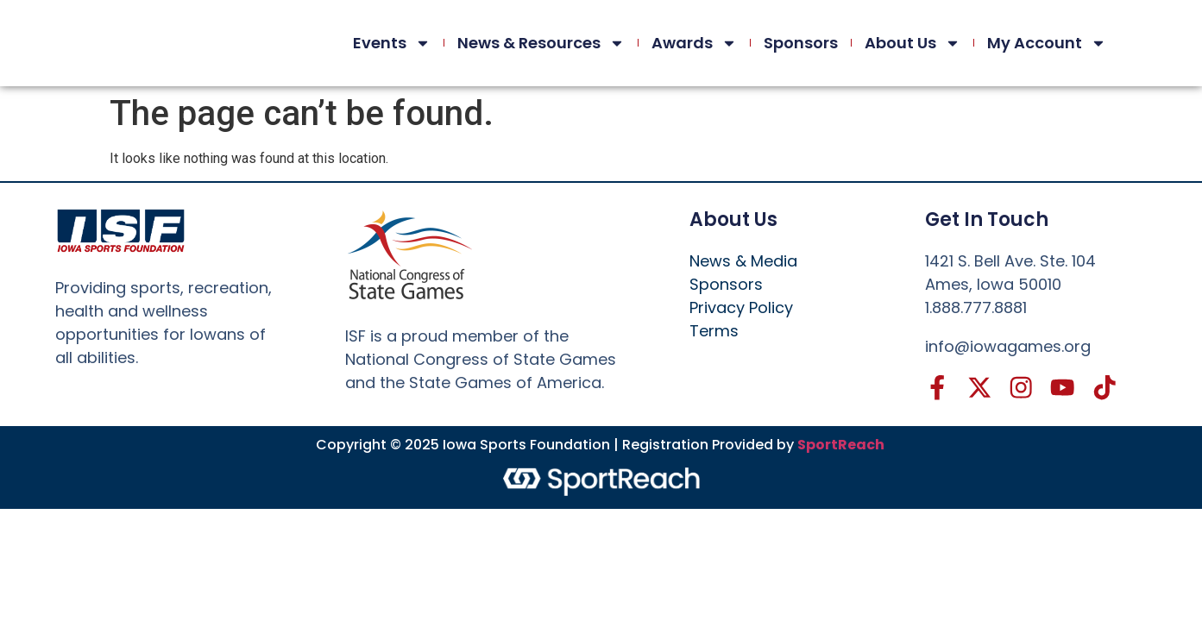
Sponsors (801, 42)
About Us (912, 43)
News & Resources (541, 43)
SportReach (840, 445)
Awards (694, 43)
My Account (1046, 43)
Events (392, 43)
